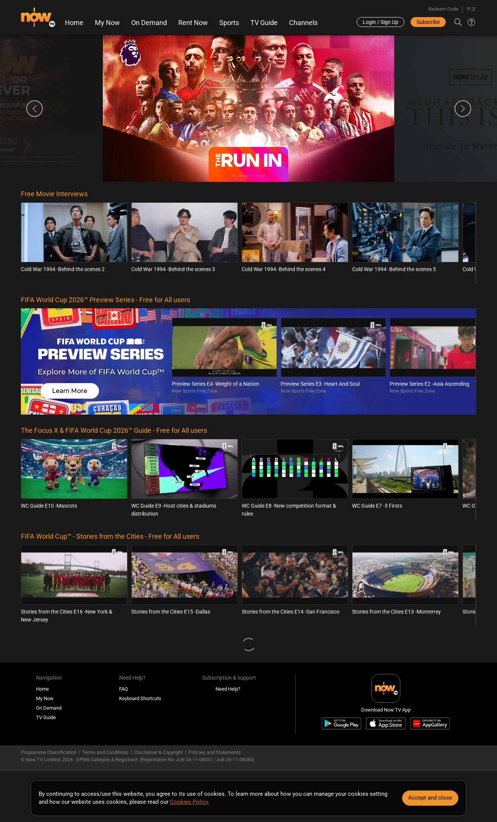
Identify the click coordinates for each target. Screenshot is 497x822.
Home (74, 23)
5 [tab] (247, 176)
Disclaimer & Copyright (158, 752)
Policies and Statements (215, 752)
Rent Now (193, 23)
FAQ (123, 689)
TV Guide (264, 23)
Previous (34, 108)
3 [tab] (240, 176)
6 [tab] (250, 176)
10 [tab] (264, 176)
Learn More (69, 390)
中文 (471, 9)
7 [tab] (254, 176)
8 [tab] (257, 176)
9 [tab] (260, 176)
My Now (107, 23)
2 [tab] (236, 176)
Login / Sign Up (380, 22)
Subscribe (428, 22)
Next (462, 108)
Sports (229, 23)
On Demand (149, 23)
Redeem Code (443, 9)
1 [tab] (233, 176)
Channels (303, 23)
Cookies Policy (189, 801)
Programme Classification (48, 752)
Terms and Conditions (105, 752)
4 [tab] (243, 176)
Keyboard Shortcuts (140, 698)
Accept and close (430, 797)
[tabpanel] (248, 108)
